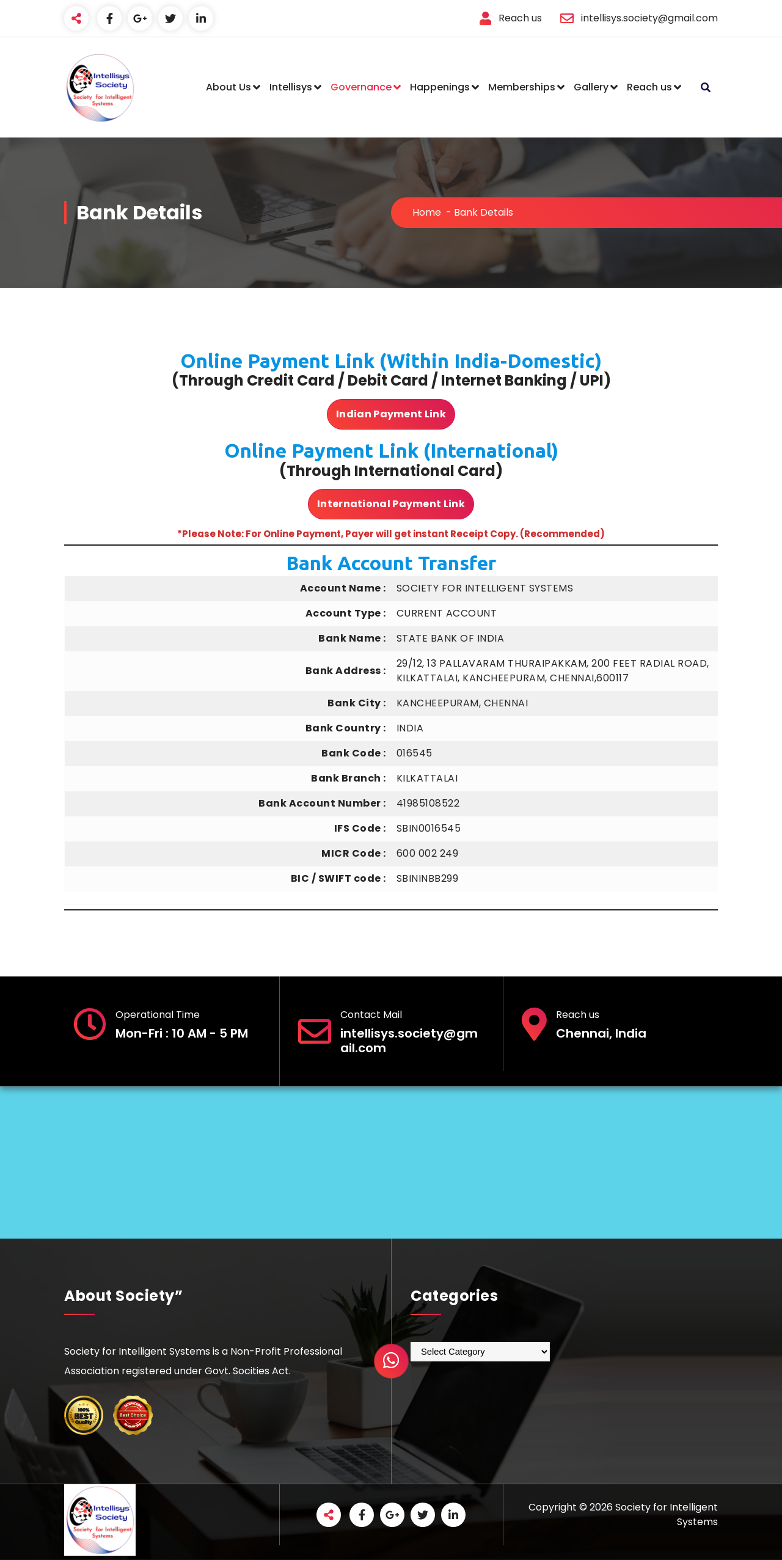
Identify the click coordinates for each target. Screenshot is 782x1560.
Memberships (521, 87)
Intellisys (290, 87)
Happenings (440, 87)
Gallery (591, 87)
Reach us (649, 87)
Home (426, 212)
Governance (361, 87)
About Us (228, 87)
